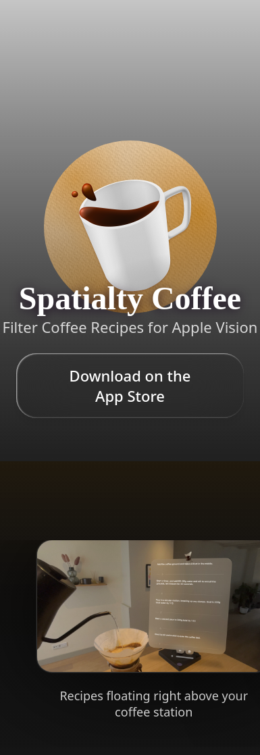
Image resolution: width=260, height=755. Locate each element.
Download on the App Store (130, 385)
